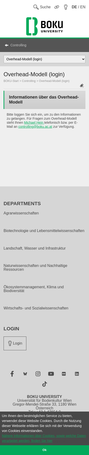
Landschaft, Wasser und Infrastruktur (35, 248)
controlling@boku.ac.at (35, 126)
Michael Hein (34, 122)
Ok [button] (44, 450)
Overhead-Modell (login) (54, 81)
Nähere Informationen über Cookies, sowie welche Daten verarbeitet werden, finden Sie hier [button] (44, 438)
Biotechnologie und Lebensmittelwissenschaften (44, 231)
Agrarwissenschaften (21, 213)
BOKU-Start (11, 81)
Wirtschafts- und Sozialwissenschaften (36, 308)
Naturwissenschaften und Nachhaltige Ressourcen (35, 267)
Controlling (18, 45)
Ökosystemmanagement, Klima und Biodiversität (34, 289)
